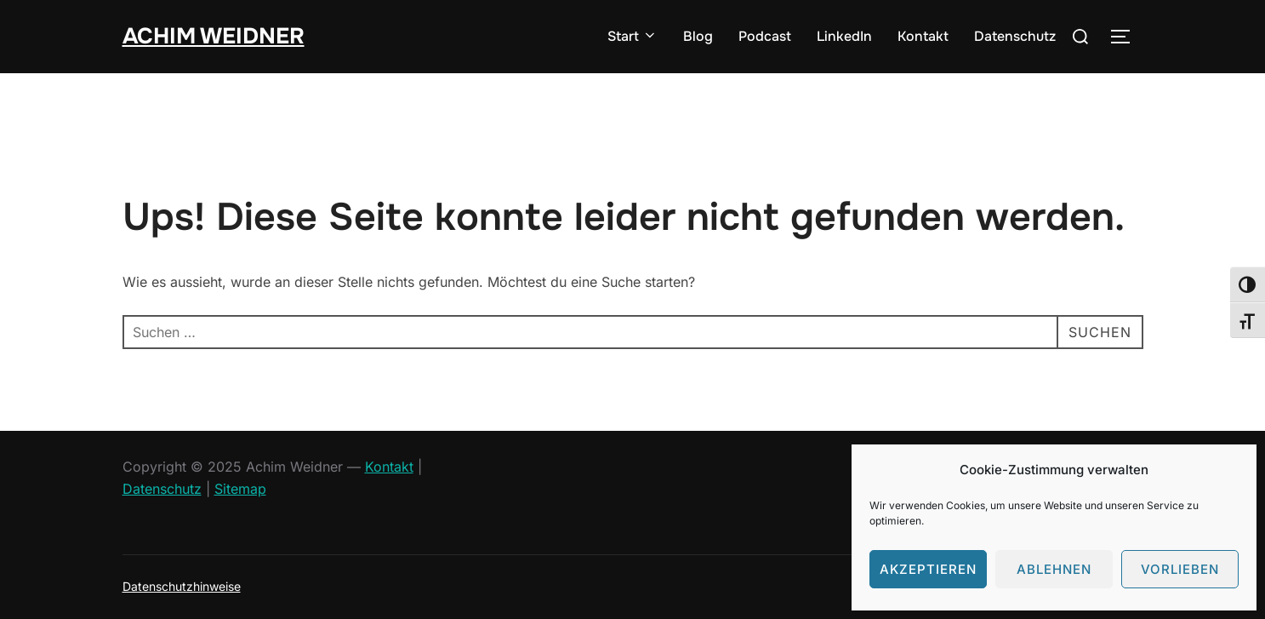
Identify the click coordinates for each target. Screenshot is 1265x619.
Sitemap (240, 488)
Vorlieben (1180, 569)
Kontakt (923, 36)
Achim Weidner (214, 36)
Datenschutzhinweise (182, 586)
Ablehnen (1054, 569)
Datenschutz (1015, 36)
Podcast (764, 36)
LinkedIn (844, 36)
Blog (698, 36)
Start (632, 36)
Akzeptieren (928, 569)
